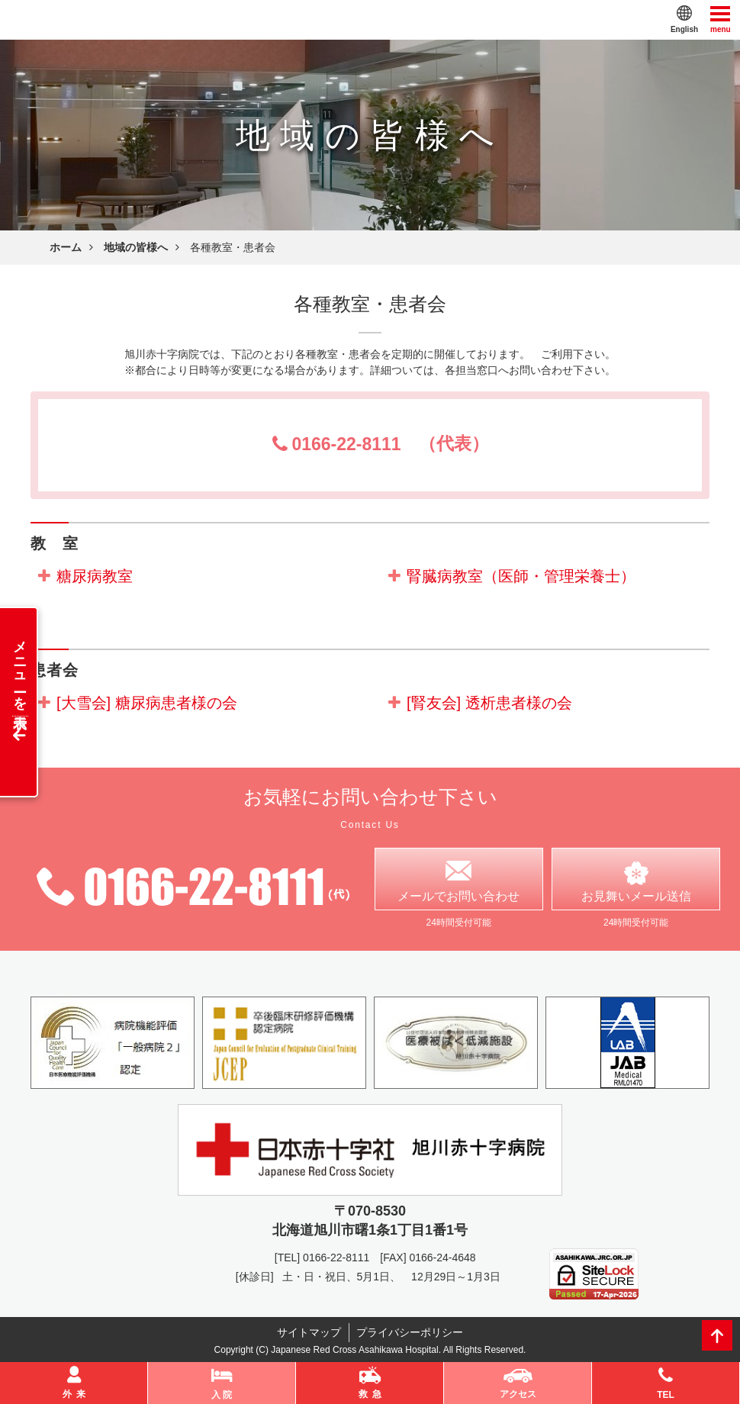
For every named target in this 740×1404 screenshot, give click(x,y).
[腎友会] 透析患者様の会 (489, 702)
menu (720, 18)
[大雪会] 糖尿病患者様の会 (146, 702)
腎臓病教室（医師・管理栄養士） (521, 576)
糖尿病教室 (94, 576)
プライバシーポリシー (410, 1333)
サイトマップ (309, 1333)
